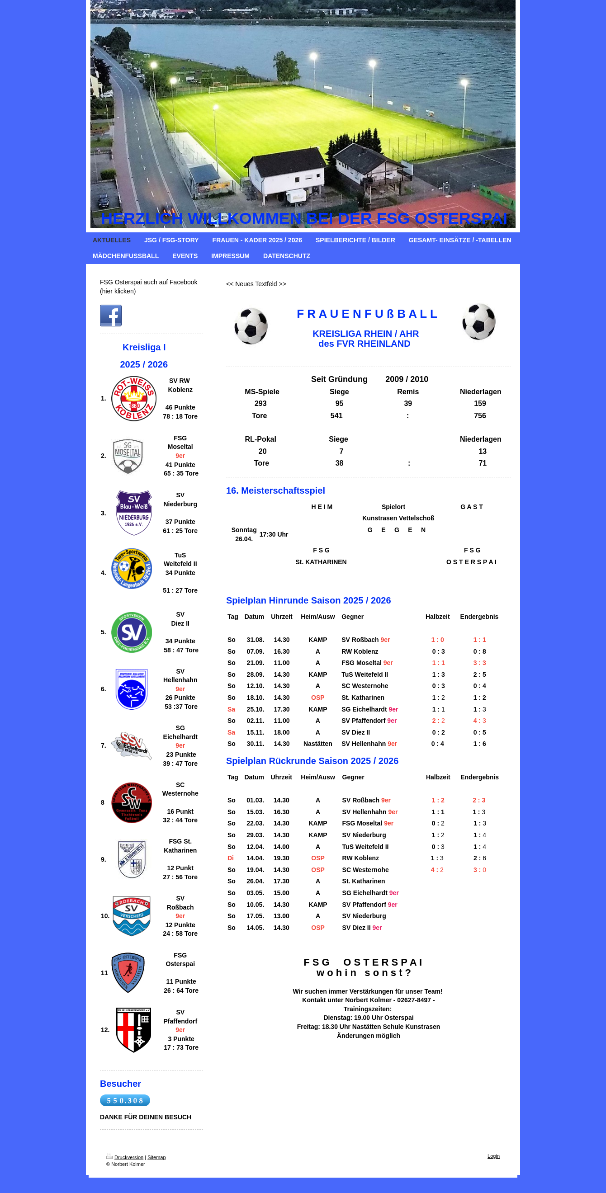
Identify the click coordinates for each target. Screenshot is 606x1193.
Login (494, 1156)
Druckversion (124, 1157)
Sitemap (156, 1157)
